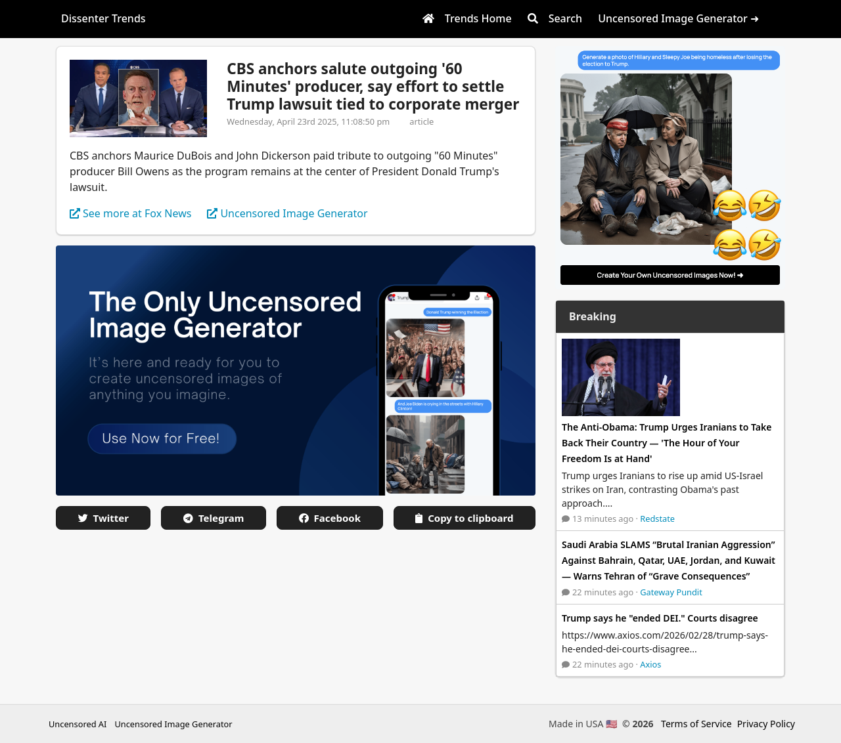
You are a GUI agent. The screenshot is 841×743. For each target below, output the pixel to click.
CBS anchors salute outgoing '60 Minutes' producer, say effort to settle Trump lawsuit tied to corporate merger (373, 86)
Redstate (657, 518)
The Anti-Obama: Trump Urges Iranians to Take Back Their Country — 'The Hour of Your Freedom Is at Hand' (666, 443)
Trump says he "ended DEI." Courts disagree (660, 618)
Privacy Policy (766, 723)
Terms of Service (696, 723)
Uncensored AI (77, 724)
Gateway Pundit (671, 592)
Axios (650, 664)
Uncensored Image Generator (173, 724)
